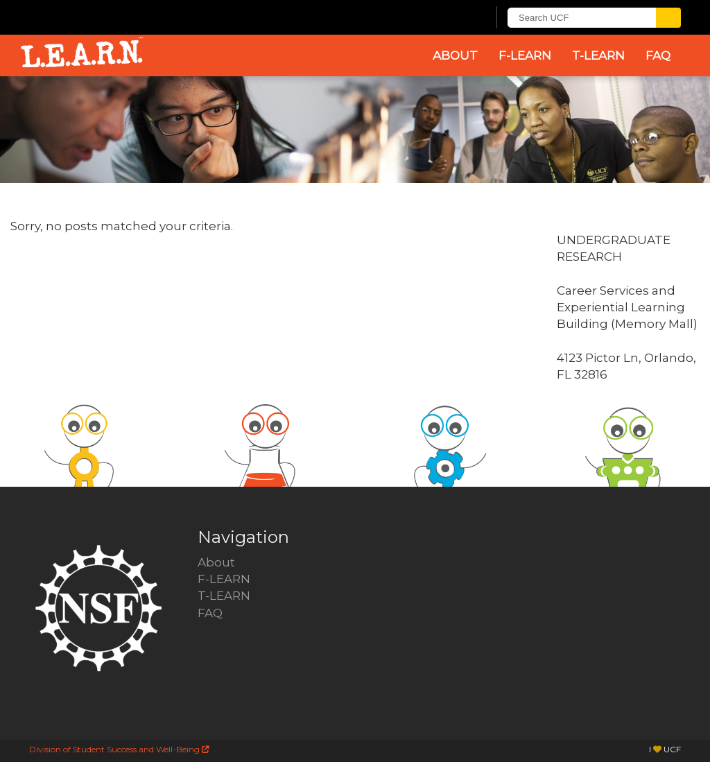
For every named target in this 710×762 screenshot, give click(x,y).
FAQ (658, 55)
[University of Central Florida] (131, 17)
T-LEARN (598, 55)
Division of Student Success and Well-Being (119, 749)
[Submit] (668, 18)
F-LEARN (525, 55)
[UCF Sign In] (443, 18)
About (455, 55)
